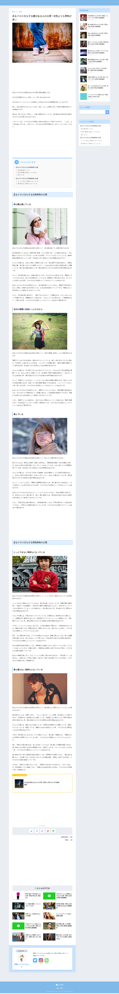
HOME (59, 986)
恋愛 (71, 838)
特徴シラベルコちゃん (20, 2)
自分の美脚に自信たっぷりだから (27, 172)
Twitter (35, 964)
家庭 (61, 989)
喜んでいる (21, 175)
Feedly (46, 964)
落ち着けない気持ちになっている (27, 183)
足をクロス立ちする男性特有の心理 (27, 178)
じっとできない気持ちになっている (28, 181)
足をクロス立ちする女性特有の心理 (27, 167)
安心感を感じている (23, 170)
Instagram (40, 964)
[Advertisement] (42, 76)
